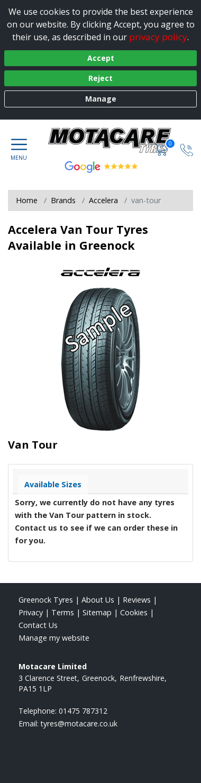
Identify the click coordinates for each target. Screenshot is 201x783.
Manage (100, 99)
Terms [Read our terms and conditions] (62, 612)
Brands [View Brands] (63, 200)
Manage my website (54, 638)
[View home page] (115, 141)
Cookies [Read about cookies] (134, 612)
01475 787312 (83, 711)
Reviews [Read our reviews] (137, 600)
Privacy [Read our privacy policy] (31, 612)
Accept (100, 58)
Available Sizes (52, 484)
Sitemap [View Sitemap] (97, 612)
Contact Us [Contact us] (38, 625)
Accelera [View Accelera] (103, 200)
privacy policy (158, 37)
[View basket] (162, 149)
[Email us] (79, 723)
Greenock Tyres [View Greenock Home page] (46, 600)
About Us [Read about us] (97, 600)
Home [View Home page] (27, 200)
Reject (100, 78)
